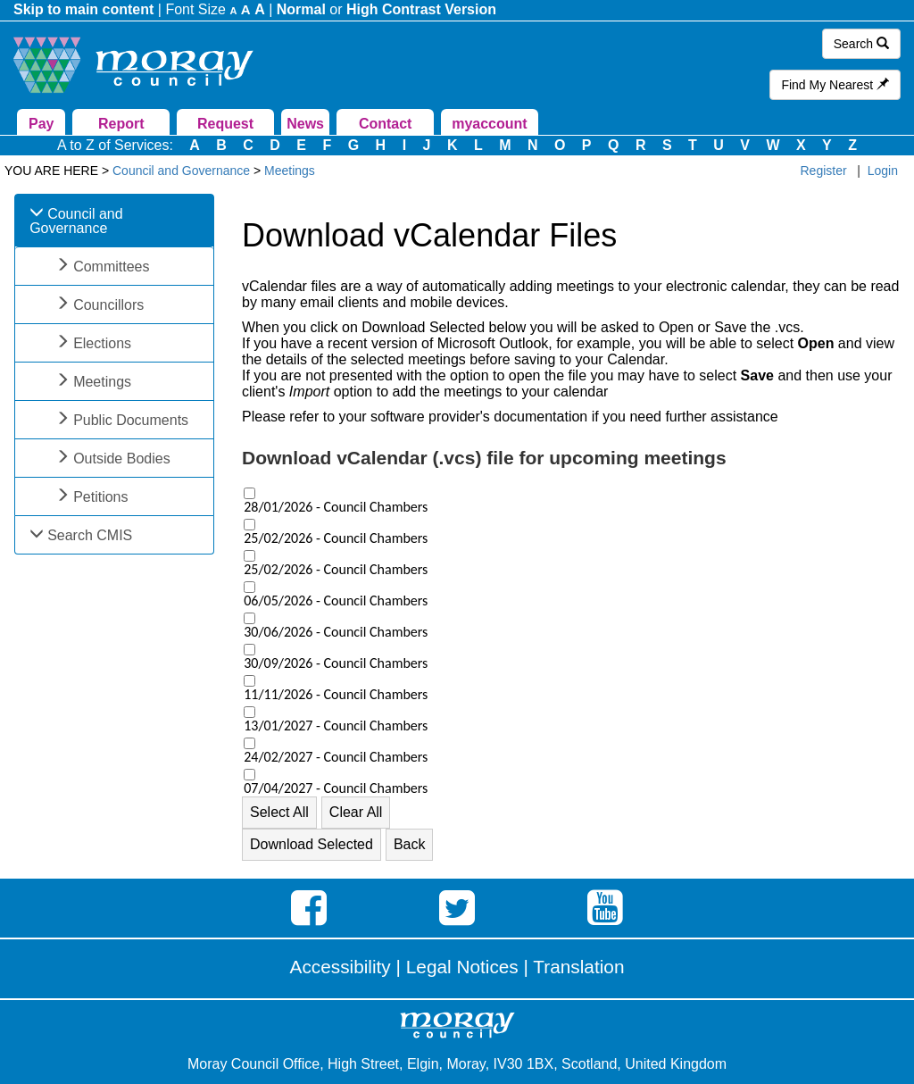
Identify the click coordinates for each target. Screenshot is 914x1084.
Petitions (100, 496)
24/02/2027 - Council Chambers (336, 757)
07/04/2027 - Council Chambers (336, 788)
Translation (578, 966)
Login (883, 170)
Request (225, 123)
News (305, 123)
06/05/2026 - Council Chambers (336, 601)
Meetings (102, 381)
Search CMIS (89, 535)
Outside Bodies (121, 458)
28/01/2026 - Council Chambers (336, 507)
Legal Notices (462, 966)
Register (824, 170)
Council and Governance (76, 221)
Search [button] (861, 44)
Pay (41, 123)
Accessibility (340, 966)
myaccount (489, 123)
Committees (111, 266)
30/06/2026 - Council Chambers (336, 632)
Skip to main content (83, 9)
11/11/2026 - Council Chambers (336, 695)
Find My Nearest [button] (835, 85)
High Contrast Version (421, 9)
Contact (385, 123)
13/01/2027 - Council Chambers (336, 726)
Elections (102, 343)
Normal (301, 9)
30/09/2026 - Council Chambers (336, 663)
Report (121, 123)
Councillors (108, 305)
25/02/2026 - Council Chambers (336, 538)
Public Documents (130, 420)
